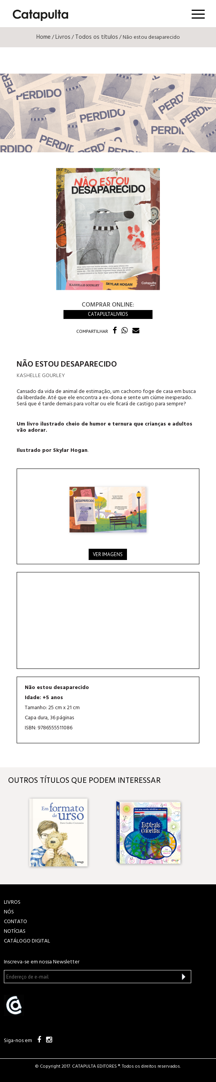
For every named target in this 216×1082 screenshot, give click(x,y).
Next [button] (201, 833)
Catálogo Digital (27, 941)
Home (43, 37)
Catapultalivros (108, 314)
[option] (64, 832)
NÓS (9, 912)
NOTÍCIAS (15, 931)
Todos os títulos (96, 37)
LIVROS (12, 902)
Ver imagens (108, 554)
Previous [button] (14, 833)
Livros (62, 37)
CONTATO (15, 921)
